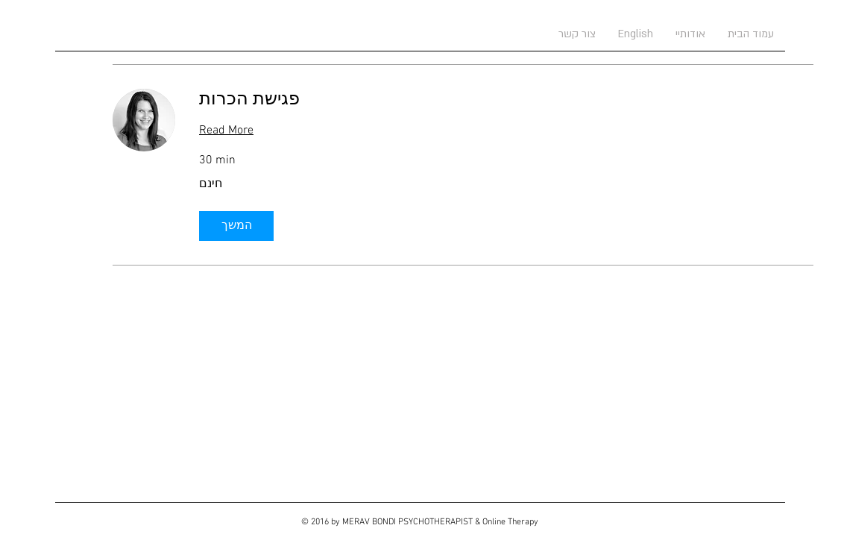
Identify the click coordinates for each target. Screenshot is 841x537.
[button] (236, 226)
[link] (506, 101)
